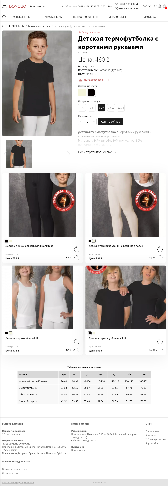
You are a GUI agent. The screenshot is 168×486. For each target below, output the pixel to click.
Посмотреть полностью (97, 152)
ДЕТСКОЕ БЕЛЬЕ (117, 16)
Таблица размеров (95, 79)
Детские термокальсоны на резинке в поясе (116, 245)
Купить (72, 257)
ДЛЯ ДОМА (150, 16)
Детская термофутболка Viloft (107, 338)
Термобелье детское (39, 26)
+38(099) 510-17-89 (126, 8)
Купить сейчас (110, 121)
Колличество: (85, 116)
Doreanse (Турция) (110, 70)
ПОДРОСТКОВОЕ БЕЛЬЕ (86, 16)
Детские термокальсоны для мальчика (29, 245)
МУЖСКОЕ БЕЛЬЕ (54, 16)
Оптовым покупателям (14, 469)
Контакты (150, 435)
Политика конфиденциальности (18, 482)
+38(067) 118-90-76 (126, 3)
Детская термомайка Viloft (21, 338)
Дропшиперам (10, 473)
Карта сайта (152, 443)
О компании (152, 431)
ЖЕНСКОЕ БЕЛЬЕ (22, 16)
